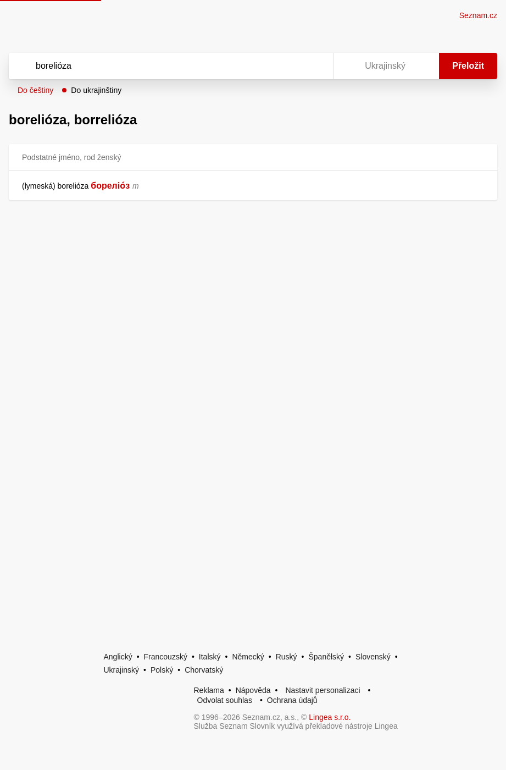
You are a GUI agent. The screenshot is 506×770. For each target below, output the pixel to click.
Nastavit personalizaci (322, 690)
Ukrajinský (122, 670)
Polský (162, 670)
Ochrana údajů (292, 700)
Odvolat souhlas (224, 700)
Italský (210, 656)
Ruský (286, 656)
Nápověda (253, 690)
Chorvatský (204, 670)
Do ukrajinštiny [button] (96, 90)
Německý (248, 656)
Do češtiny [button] (35, 90)
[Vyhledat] (157, 66)
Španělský (326, 656)
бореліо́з (110, 185)
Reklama (209, 690)
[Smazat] (291, 66)
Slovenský (373, 656)
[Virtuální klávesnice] (315, 66)
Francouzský (165, 656)
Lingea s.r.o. (330, 717)
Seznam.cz (478, 15)
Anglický (118, 656)
